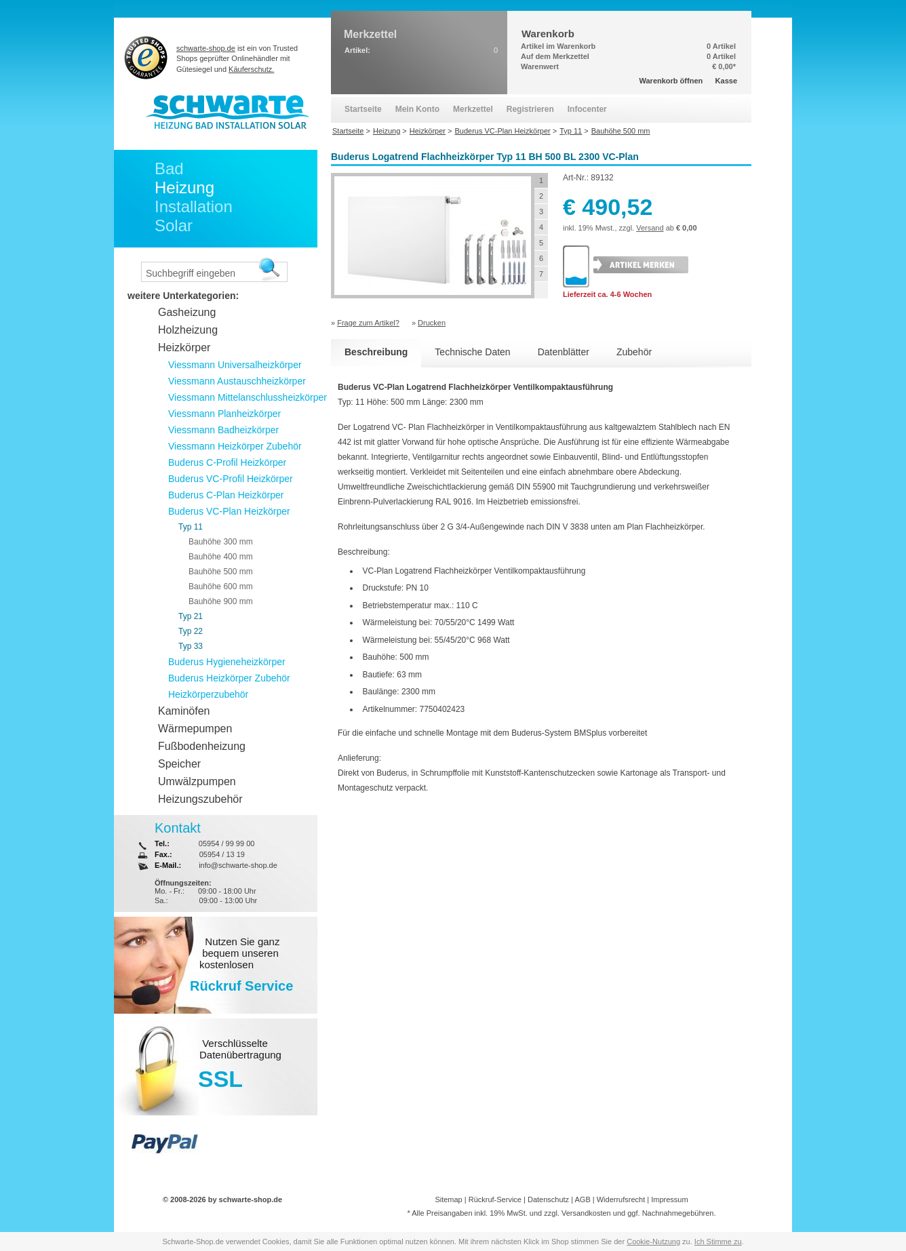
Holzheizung (188, 330)
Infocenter (587, 109)
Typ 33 (190, 646)
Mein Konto (417, 109)
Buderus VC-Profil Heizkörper (230, 478)
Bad (169, 168)
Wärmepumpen (195, 728)
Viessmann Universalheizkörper (235, 364)
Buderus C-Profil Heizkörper (227, 462)
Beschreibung (376, 351)
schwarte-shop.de (205, 48)
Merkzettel (473, 109)
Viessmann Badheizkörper (223, 429)
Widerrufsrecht (621, 1199)
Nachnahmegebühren (678, 1213)
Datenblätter (563, 351)
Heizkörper (184, 347)
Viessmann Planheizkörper (224, 413)
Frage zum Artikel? (368, 323)
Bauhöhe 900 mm (221, 601)
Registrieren (530, 109)
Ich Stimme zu (718, 1241)
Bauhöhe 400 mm (221, 556)
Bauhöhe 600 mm (221, 586)
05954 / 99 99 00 (227, 843)
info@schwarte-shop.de (238, 865)
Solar (174, 225)
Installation (194, 206)
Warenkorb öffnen (671, 81)
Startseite (363, 109)
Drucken (432, 323)
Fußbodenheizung (201, 746)
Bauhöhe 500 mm (221, 571)
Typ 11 (190, 527)
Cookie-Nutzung (653, 1241)
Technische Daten (472, 351)
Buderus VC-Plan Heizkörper (229, 511)
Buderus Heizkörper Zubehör (229, 678)
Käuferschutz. (251, 69)
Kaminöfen (184, 711)
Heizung (184, 187)
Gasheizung (187, 312)
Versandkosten (586, 1213)
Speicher (179, 764)
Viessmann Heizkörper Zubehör (235, 446)
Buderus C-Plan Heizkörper (225, 495)
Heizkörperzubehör (208, 694)
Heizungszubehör (200, 799)
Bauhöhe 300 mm (221, 542)
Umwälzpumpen (197, 781)
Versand (649, 228)
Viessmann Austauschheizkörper (237, 381)
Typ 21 (190, 616)
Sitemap (448, 1199)
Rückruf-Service (495, 1199)
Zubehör (634, 351)
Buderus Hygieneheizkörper (226, 661)
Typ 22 (190, 631)
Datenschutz (548, 1199)
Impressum (669, 1199)
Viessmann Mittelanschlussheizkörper (247, 397)
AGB (582, 1199)
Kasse (726, 81)
